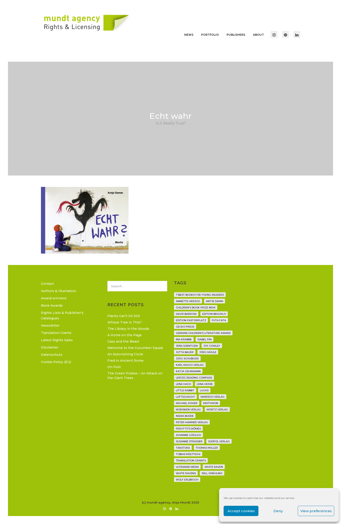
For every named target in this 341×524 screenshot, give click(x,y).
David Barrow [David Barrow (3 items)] (186, 313)
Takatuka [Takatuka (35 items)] (183, 447)
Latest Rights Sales (57, 340)
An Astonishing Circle (125, 354)
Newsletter (50, 325)
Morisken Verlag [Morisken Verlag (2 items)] (188, 409)
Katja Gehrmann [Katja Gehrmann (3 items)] (188, 371)
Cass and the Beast (123, 341)
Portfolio (210, 34)
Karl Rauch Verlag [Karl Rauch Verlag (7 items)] (190, 364)
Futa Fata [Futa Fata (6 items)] (219, 320)
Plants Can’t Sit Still (123, 316)
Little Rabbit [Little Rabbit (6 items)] (185, 390)
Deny (278, 511)
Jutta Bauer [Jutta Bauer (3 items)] (185, 352)
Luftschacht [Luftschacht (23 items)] (185, 396)
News (188, 34)
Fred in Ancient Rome (125, 361)
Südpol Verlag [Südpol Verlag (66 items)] (219, 441)
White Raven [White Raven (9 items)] (214, 466)
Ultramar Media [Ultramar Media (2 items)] (187, 466)
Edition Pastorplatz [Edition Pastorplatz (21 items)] (191, 320)
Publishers (236, 34)
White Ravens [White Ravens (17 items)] (186, 473)
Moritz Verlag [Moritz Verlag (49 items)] (217, 409)
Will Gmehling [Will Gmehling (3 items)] (212, 473)
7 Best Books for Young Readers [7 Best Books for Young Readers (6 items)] (200, 294)
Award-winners (53, 298)
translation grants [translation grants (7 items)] (191, 460)
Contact (47, 284)
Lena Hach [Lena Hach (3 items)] (183, 384)
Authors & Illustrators (58, 291)
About (258, 34)
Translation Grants (56, 333)
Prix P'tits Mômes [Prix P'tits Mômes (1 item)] (188, 428)
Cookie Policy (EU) (56, 362)
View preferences (316, 511)
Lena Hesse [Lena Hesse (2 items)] (205, 384)
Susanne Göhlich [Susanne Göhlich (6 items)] (188, 435)
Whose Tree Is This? (124, 322)
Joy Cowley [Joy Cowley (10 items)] (211, 345)
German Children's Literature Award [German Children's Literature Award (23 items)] (203, 333)
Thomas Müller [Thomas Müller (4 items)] (207, 447)
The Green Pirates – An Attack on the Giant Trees (134, 375)
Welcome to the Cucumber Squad (135, 348)
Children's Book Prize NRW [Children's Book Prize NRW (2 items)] (195, 307)
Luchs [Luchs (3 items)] (204, 390)
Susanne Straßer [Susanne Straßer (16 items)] (189, 441)
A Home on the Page (124, 335)
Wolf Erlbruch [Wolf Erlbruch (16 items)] (187, 479)
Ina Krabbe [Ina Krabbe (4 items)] (184, 339)
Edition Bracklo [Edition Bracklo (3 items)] (214, 313)
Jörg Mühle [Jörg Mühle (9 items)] (207, 352)
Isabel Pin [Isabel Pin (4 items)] (204, 339)
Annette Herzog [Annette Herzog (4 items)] (188, 301)
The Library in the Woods (128, 329)
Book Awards (52, 305)
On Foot (114, 367)
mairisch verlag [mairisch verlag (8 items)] (213, 396)
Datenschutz (51, 355)
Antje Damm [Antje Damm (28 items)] (214, 301)
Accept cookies (241, 511)
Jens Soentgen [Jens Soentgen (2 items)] (187, 345)
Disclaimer (49, 347)
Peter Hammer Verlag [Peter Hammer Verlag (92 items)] (192, 422)
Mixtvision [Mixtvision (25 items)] (210, 403)
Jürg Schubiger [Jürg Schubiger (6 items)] (187, 358)
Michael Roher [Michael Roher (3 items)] (186, 403)
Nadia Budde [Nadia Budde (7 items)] (185, 415)
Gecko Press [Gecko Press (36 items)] (185, 326)
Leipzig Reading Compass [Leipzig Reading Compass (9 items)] (194, 377)
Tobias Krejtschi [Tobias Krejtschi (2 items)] (188, 454)
